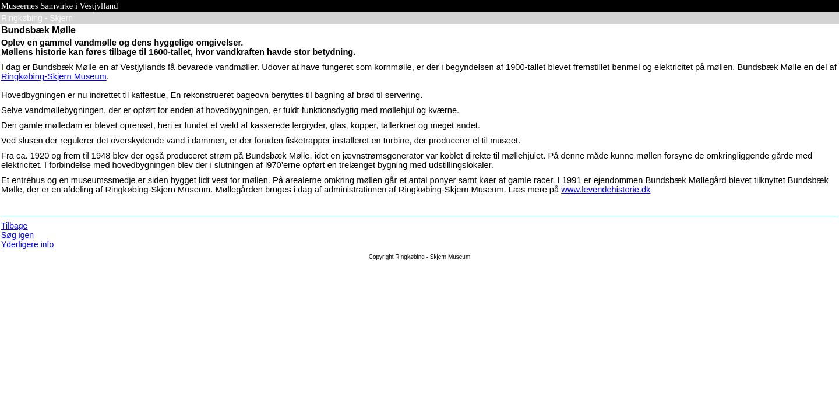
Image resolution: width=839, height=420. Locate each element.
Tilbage (14, 225)
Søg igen (17, 235)
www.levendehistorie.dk (605, 189)
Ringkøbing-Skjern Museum (54, 76)
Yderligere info (27, 244)
